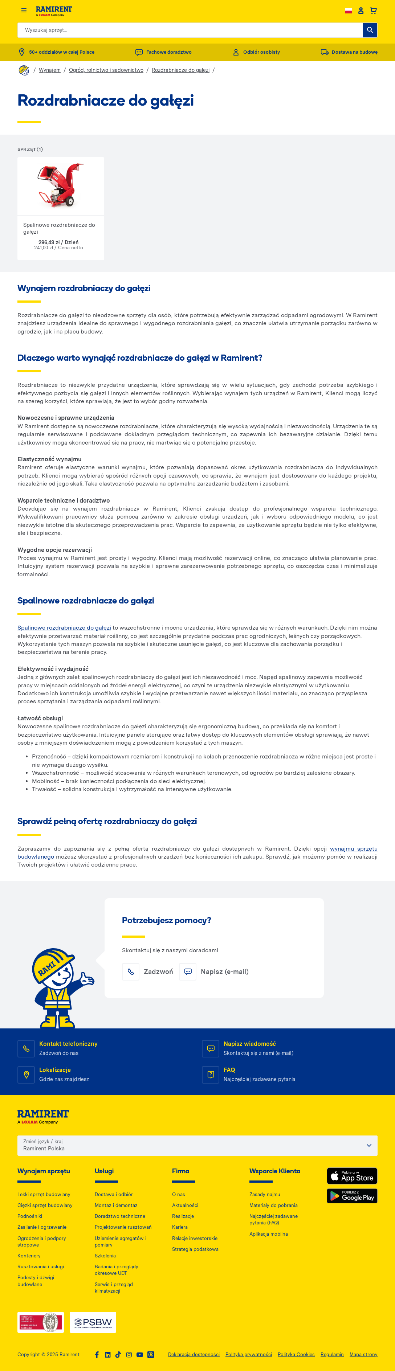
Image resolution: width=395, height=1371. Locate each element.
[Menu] (23, 10)
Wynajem (50, 70)
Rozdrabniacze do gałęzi (180, 70)
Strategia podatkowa (195, 1249)
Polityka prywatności (248, 1354)
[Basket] (373, 11)
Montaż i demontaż (116, 1205)
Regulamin (332, 1354)
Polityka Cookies (296, 1354)
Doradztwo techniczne (120, 1216)
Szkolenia (105, 1256)
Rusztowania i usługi (40, 1266)
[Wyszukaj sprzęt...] (370, 30)
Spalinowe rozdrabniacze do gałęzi (64, 627)
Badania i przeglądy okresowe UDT (116, 1270)
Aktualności (185, 1205)
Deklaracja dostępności (194, 1354)
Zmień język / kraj (42, 1141)
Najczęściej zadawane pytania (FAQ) (273, 1219)
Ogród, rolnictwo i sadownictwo (106, 70)
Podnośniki (29, 1216)
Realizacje (183, 1216)
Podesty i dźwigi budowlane (35, 1281)
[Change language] (348, 10)
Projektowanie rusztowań (123, 1227)
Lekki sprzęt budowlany (43, 1194)
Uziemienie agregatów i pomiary (120, 1242)
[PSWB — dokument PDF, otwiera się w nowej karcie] (93, 1322)
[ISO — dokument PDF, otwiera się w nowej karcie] (40, 1322)
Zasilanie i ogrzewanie (41, 1227)
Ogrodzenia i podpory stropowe (41, 1242)
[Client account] (361, 11)
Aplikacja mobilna (268, 1234)
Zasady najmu (264, 1194)
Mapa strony (364, 1354)
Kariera (180, 1227)
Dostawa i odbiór (114, 1194)
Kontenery (29, 1256)
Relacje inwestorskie (194, 1238)
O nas (178, 1194)
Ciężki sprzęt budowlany (45, 1205)
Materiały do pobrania (273, 1205)
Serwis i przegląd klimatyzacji (114, 1288)
